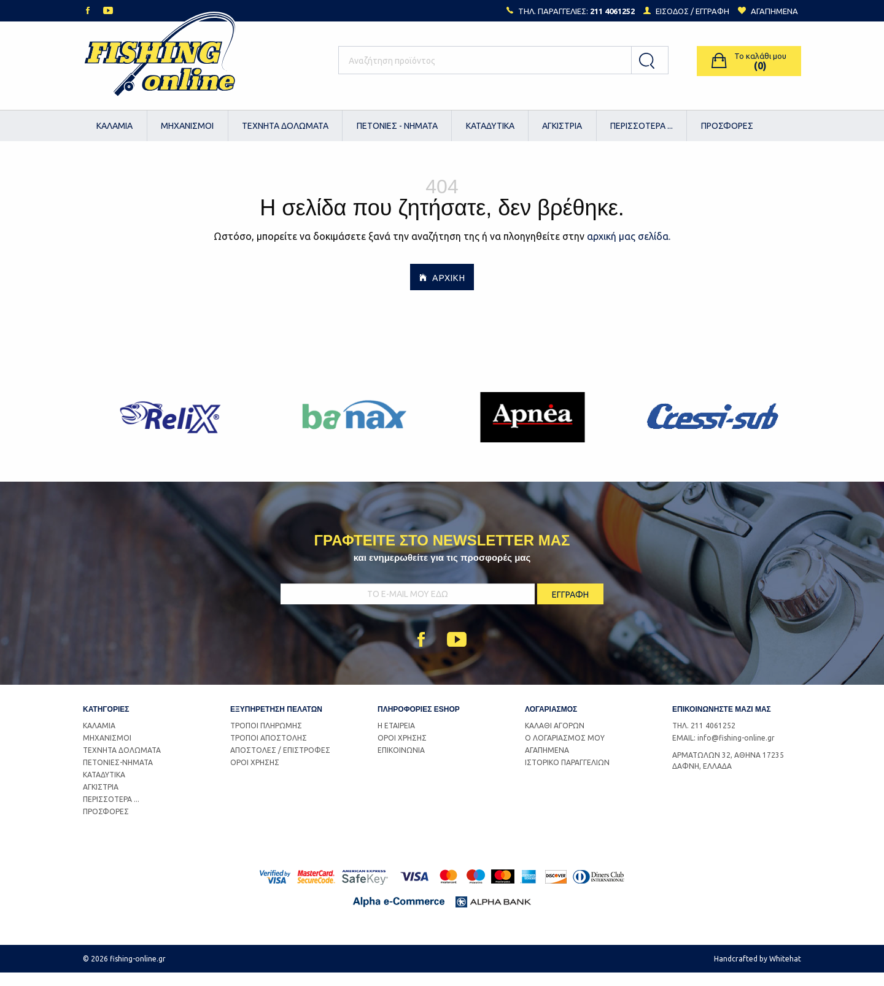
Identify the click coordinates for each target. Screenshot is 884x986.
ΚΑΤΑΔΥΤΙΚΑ (490, 126)
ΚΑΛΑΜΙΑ (114, 126)
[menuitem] (115, 125)
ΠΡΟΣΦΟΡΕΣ (727, 126)
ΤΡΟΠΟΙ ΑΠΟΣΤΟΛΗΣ (268, 751)
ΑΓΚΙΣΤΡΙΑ (562, 126)
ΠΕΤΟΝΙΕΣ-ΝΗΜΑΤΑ (118, 776)
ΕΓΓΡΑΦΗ (712, 11)
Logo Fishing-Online (159, 61)
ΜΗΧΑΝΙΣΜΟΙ (187, 126)
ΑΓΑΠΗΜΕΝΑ (547, 764)
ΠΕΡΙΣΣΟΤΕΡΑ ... (641, 126)
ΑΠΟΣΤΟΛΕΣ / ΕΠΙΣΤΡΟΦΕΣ (280, 764)
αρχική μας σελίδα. (628, 249)
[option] (173, 431)
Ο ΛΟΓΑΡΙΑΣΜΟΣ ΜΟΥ (565, 751)
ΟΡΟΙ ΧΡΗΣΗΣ (254, 776)
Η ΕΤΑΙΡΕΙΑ (396, 739)
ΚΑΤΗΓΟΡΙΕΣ (106, 722)
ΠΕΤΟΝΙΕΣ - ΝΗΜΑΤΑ (397, 126)
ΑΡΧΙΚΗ (442, 290)
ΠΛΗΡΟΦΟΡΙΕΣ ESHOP (419, 722)
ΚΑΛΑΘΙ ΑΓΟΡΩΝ (554, 739)
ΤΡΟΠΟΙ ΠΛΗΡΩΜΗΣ (266, 739)
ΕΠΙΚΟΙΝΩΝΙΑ (401, 764)
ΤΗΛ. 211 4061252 (703, 739)
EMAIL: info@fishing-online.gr (723, 751)
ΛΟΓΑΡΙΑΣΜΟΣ (551, 722)
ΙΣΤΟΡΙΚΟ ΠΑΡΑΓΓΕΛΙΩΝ (567, 776)
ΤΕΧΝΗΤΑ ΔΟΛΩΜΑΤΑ (285, 126)
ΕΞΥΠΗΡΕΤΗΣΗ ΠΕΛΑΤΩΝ (276, 722)
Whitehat (785, 972)
